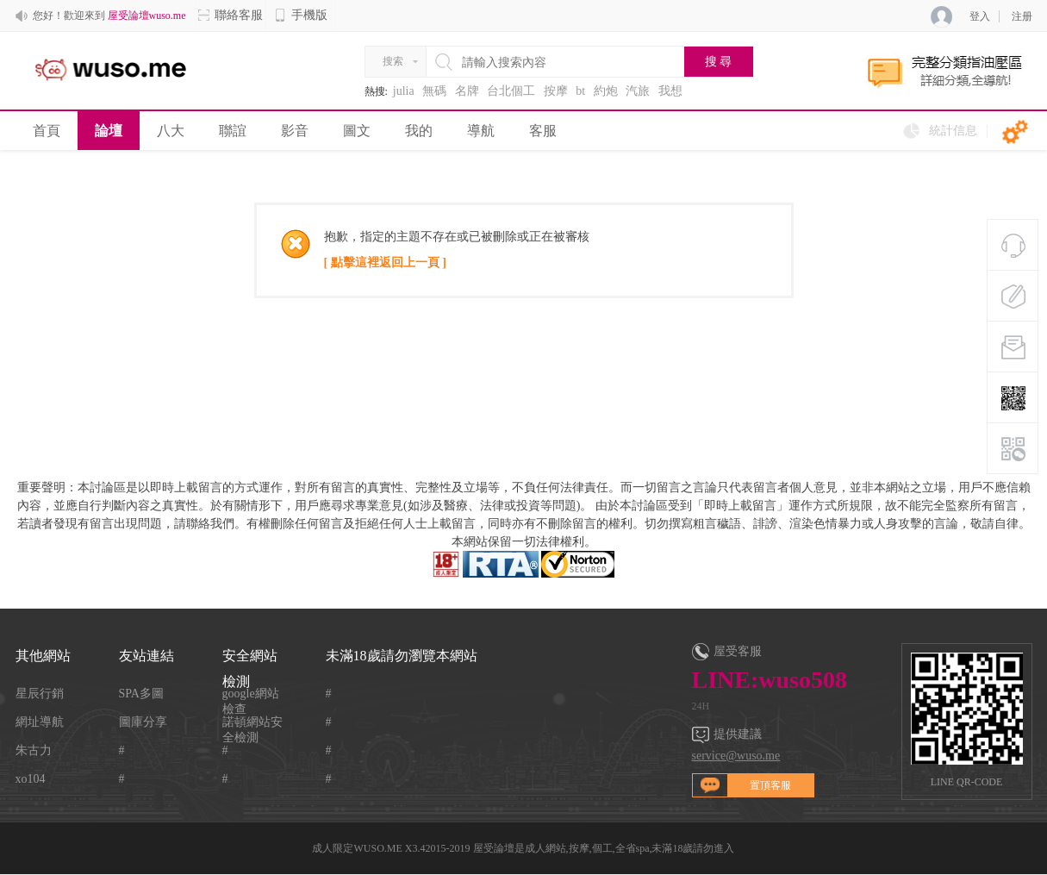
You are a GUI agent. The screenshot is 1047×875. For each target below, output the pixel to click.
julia (403, 90)
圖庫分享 (143, 722)
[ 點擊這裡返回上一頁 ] (385, 262)
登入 (979, 16)
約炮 (606, 90)
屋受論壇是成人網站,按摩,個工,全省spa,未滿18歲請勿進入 (604, 848)
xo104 (31, 778)
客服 (543, 130)
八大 (170, 130)
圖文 (357, 130)
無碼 (434, 90)
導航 (481, 130)
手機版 (300, 15)
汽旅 (638, 90)
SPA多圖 (141, 693)
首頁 (46, 130)
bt (580, 90)
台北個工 (511, 90)
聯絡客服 (230, 15)
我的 (419, 130)
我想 (670, 90)
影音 (294, 130)
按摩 (556, 90)
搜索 (393, 61)
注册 (1022, 16)
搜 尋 (718, 61)
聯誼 (232, 130)
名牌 (467, 90)
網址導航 (40, 722)
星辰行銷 (40, 693)
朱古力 (34, 750)
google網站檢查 (250, 694)
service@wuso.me (736, 755)
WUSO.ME (377, 848)
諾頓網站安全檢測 (252, 723)
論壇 (108, 130)
